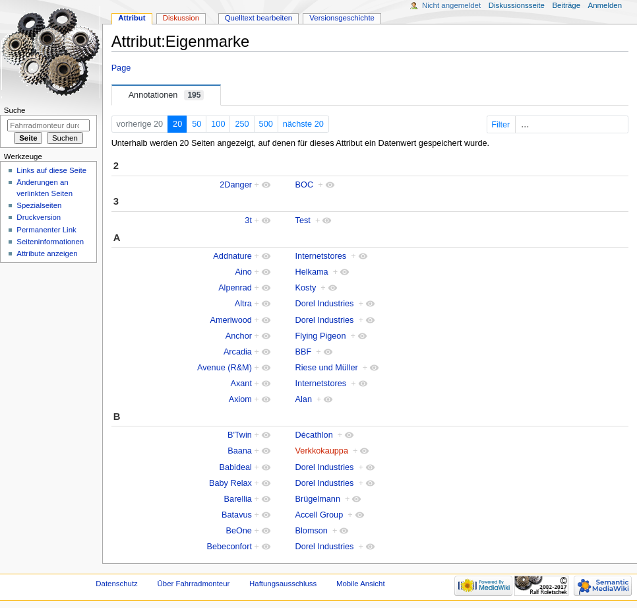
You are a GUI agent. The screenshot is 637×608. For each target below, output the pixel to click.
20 (177, 124)
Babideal (236, 467)
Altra (243, 303)
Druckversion (38, 217)
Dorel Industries (324, 303)
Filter (558, 124)
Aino (243, 272)
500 (266, 124)
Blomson (311, 530)
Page (121, 68)
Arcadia (238, 351)
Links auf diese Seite (51, 170)
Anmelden (605, 5)
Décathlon (314, 435)
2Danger (236, 184)
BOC (304, 184)
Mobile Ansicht (360, 584)
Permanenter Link (46, 230)
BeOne (239, 530)
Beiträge (566, 5)
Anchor (239, 336)
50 (196, 124)
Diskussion (181, 18)
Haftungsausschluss (283, 584)
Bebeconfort (229, 546)
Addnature (232, 256)
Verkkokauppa (321, 451)
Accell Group (319, 515)
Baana (240, 451)
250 (242, 124)
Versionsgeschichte (342, 18)
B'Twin (240, 435)
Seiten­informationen (50, 242)
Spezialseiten (38, 205)
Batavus (237, 515)
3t (248, 220)
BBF (303, 351)
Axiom (240, 399)
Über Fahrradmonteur (194, 584)
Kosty (306, 287)
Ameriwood (230, 320)
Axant (240, 383)
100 (218, 124)
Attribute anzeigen (46, 253)
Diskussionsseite (517, 5)
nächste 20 (303, 124)
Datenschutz (117, 584)
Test (303, 220)
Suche (15, 110)
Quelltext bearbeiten (259, 18)
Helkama (311, 272)
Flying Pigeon (320, 336)
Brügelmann (317, 499)
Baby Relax (230, 483)
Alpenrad (235, 287)
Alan (303, 399)
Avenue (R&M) (224, 367)
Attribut (131, 18)
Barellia (238, 499)
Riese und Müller (326, 367)
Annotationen (166, 95)
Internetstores (321, 256)
